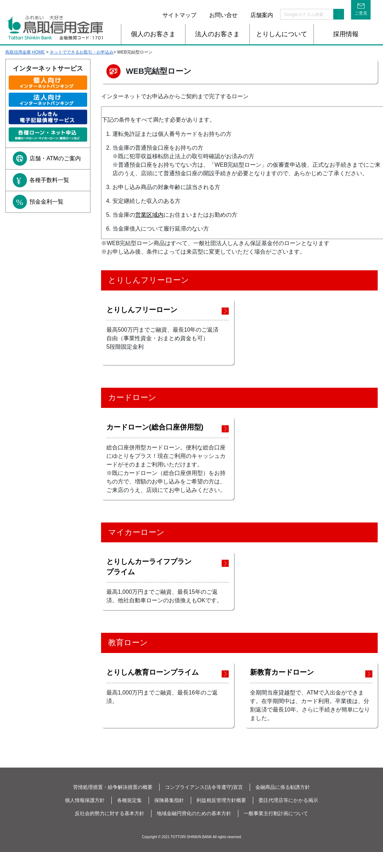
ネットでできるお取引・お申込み (81, 52)
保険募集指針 (169, 800)
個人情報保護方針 (85, 800)
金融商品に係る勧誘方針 (282, 787)
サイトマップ (179, 15)
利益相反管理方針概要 (221, 800)
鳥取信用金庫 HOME (25, 52)
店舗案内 (261, 15)
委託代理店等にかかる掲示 (288, 800)
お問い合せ (223, 15)
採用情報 (346, 34)
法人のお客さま (217, 34)
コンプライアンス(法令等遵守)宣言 (204, 787)
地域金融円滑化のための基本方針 (194, 813)
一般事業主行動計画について (276, 813)
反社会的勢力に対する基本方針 (109, 813)
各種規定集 (129, 800)
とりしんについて (281, 34)
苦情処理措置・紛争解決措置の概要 (112, 787)
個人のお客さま (153, 34)
